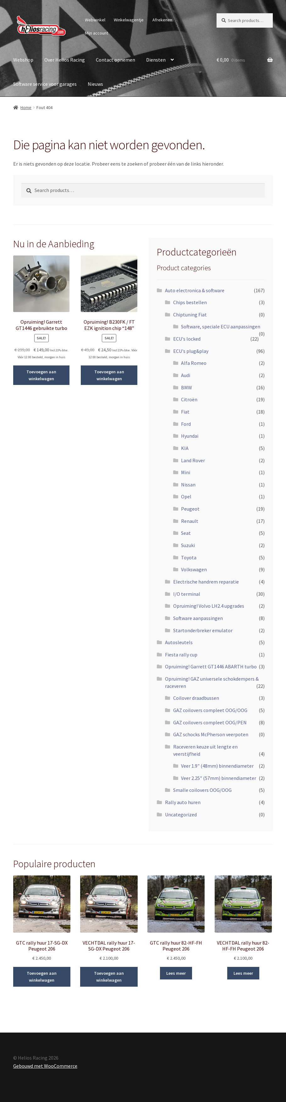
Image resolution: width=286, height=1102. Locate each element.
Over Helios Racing (64, 60)
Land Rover (193, 460)
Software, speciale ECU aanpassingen (220, 326)
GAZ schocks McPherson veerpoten (210, 734)
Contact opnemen (115, 60)
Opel (186, 496)
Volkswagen (194, 569)
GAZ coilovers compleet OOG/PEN (210, 722)
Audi (185, 375)
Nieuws (95, 84)
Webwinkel (95, 20)
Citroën (189, 399)
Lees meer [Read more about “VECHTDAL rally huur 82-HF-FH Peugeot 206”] (243, 973)
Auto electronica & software (194, 290)
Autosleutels (179, 642)
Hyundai (189, 436)
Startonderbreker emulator (203, 630)
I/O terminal (186, 594)
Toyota (188, 557)
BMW (186, 387)
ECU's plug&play (190, 351)
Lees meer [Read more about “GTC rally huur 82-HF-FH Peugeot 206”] (176, 973)
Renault (189, 521)
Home (25, 107)
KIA (185, 448)
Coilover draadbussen (196, 698)
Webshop (23, 60)
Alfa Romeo (193, 363)
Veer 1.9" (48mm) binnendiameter (217, 766)
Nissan (188, 484)
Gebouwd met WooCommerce (45, 1066)
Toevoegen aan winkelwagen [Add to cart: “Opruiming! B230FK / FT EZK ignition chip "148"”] (109, 375)
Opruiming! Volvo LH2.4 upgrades (208, 606)
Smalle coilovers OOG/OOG (202, 790)
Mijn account (96, 33)
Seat (186, 533)
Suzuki (188, 545)
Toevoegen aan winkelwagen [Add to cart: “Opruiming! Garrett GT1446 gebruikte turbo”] (41, 375)
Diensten (156, 60)
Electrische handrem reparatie (206, 581)
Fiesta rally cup (181, 654)
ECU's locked (187, 339)
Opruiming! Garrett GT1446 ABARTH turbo (211, 666)
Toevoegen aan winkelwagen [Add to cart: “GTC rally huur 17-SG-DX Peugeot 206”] (42, 976)
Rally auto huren (183, 802)
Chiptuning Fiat (190, 314)
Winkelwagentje (129, 20)
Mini (185, 472)
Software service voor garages (45, 84)
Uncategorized (181, 814)
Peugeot (190, 509)
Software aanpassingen (198, 618)
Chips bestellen (190, 302)
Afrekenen (162, 20)
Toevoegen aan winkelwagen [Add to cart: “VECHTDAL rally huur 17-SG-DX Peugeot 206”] (109, 976)
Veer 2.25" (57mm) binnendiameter (218, 778)
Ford (186, 424)
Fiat (185, 411)
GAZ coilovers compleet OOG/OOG (210, 710)
